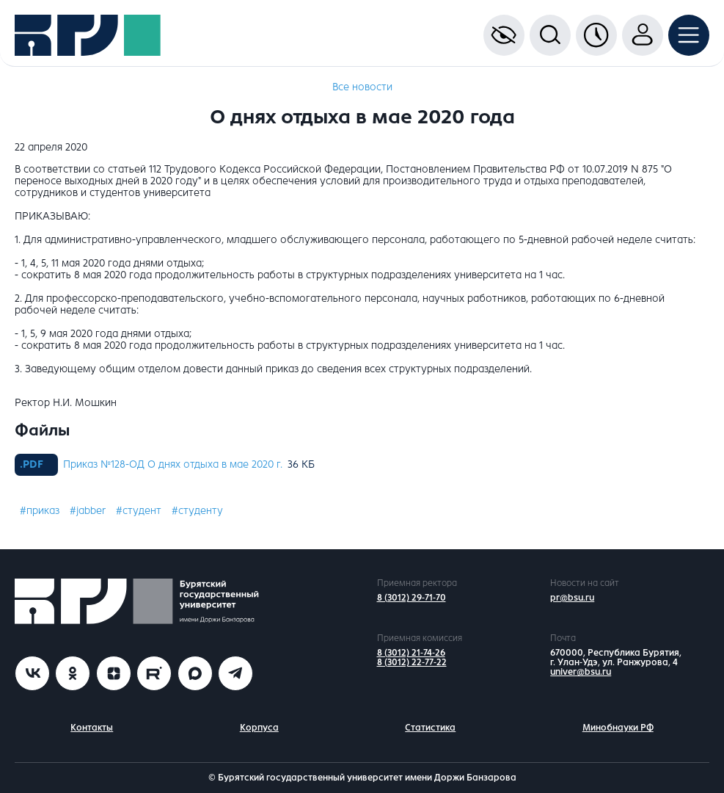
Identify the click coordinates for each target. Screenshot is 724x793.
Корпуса (259, 727)
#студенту (197, 510)
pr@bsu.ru (572, 597)
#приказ (39, 510)
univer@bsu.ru (580, 671)
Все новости (362, 87)
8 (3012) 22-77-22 (412, 662)
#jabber (88, 510)
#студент (138, 510)
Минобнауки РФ (618, 727)
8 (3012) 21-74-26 (411, 652)
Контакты (91, 727)
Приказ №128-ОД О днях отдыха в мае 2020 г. (172, 464)
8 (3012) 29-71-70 (411, 597)
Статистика (430, 727)
